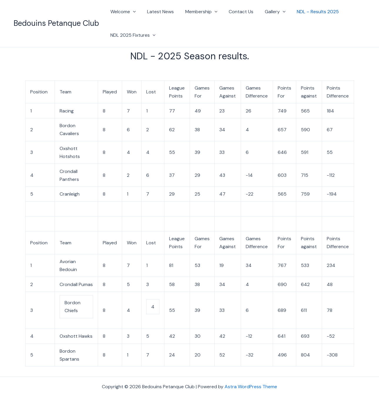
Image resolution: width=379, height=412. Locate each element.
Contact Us (234, 12)
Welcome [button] (122, 11)
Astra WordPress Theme (251, 387)
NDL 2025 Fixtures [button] (132, 35)
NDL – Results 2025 (307, 12)
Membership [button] (196, 11)
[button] (132, 11)
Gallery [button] (266, 11)
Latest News (157, 12)
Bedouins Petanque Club (56, 23)
